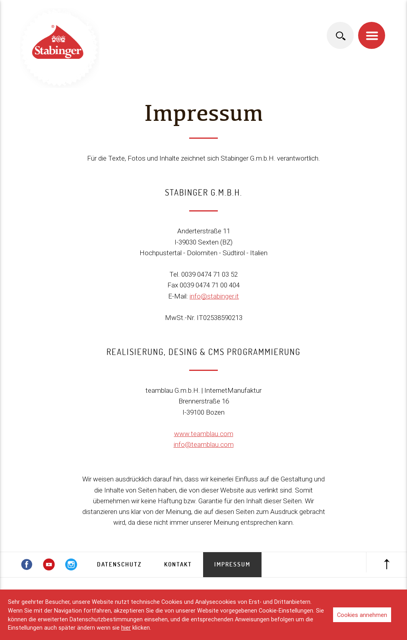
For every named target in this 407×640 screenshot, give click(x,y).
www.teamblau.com (203, 433)
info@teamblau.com (204, 444)
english (365, 12)
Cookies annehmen (362, 615)
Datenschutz (119, 564)
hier (126, 627)
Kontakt (178, 564)
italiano (336, 12)
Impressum (232, 564)
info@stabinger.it (214, 296)
